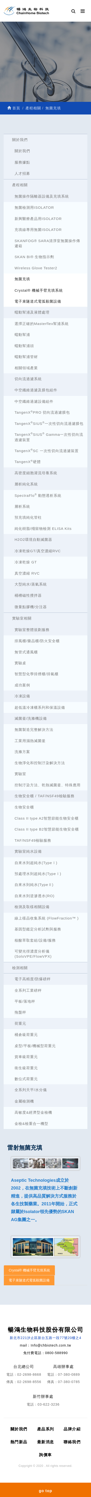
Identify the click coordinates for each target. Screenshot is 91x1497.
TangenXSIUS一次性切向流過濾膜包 (49, 423)
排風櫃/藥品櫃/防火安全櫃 (37, 641)
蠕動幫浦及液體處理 (32, 312)
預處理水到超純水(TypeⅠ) (38, 874)
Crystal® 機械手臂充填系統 (39, 290)
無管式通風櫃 (26, 652)
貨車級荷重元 (26, 1057)
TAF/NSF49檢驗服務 (33, 840)
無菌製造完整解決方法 (34, 729)
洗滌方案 (22, 752)
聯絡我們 (72, 1442)
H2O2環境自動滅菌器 (33, 539)
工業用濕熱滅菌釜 (30, 741)
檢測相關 (20, 968)
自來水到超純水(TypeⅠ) (36, 863)
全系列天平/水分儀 (31, 1090)
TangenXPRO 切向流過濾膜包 (42, 412)
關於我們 (20, 140)
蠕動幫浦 (22, 335)
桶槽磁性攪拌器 (28, 595)
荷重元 (20, 1023)
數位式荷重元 (26, 1079)
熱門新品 (18, 1442)
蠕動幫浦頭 (24, 346)
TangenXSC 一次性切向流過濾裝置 (47, 450)
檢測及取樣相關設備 (32, 907)
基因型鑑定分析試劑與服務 (38, 929)
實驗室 (20, 774)
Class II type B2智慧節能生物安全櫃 (47, 829)
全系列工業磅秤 (28, 990)
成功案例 (22, 685)
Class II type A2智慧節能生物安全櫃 (47, 818)
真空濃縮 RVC (27, 573)
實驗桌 (20, 663)
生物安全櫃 (24, 807)
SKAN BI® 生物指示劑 (34, 257)
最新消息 (45, 1442)
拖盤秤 (20, 1012)
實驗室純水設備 (28, 851)
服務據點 (22, 162)
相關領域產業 (26, 368)
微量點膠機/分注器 (31, 607)
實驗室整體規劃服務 (32, 630)
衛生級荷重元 (26, 1068)
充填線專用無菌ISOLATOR (38, 230)
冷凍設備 (22, 696)
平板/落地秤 (25, 1001)
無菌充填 (22, 279)
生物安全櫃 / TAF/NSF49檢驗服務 (44, 796)
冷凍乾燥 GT (26, 562)
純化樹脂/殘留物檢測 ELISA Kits (43, 528)
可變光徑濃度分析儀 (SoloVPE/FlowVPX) (33, 953)
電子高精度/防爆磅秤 (33, 979)
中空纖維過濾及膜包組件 (36, 390)
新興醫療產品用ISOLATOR (38, 219)
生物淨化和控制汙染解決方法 (40, 763)
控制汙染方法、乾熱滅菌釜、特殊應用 (48, 785)
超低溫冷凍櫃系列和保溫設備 (40, 707)
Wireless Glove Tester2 (36, 268)
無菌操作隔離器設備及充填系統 (42, 196)
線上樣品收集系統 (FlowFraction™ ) (47, 918)
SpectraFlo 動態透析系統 (38, 495)
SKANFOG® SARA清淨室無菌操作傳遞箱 (47, 243)
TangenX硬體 (28, 461)
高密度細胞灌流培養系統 (36, 473)
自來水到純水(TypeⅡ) (34, 885)
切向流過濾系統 (28, 379)
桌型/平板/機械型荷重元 (35, 1046)
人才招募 (22, 173)
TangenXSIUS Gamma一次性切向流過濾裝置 (49, 437)
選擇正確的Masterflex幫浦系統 (42, 324)
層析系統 (22, 506)
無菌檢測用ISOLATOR (34, 207)
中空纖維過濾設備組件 (34, 401)
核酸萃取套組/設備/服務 (35, 940)
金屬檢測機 (24, 1101)
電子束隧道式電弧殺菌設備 (38, 301)
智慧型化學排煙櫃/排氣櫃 (36, 674)
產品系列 (45, 1429)
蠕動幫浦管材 (26, 357)
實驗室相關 (22, 618)
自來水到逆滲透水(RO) (35, 896)
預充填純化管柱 (28, 517)
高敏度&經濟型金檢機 (33, 1112)
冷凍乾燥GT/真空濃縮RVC (38, 551)
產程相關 (20, 185)
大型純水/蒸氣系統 (31, 584)
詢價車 (45, 1455)
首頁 (13, 108)
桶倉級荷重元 (26, 1035)
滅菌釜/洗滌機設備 (31, 718)
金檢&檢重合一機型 (31, 1123)
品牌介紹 (72, 1429)
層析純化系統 (26, 484)
